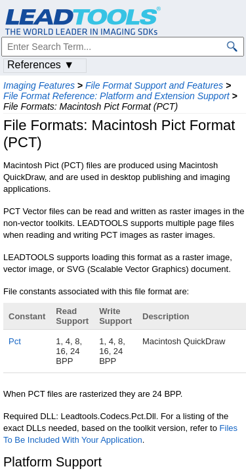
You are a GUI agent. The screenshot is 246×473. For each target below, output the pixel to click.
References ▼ (40, 64)
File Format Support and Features (154, 85)
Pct (15, 341)
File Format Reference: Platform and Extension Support (116, 96)
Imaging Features (39, 85)
